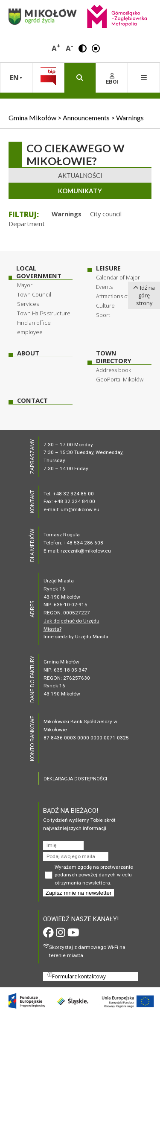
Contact (32, 400)
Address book (113, 370)
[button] (82, 47)
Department (27, 223)
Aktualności (80, 175)
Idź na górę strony (144, 295)
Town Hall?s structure (43, 313)
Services (28, 304)
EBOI (112, 79)
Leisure (108, 268)
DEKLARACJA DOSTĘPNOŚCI (75, 779)
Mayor (24, 285)
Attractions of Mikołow (123, 296)
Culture (105, 305)
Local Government (38, 272)
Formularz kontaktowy (76, 976)
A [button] (56, 47)
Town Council (34, 294)
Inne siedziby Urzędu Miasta (76, 637)
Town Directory (113, 357)
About (28, 353)
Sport (103, 315)
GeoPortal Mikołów (119, 379)
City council (106, 213)
